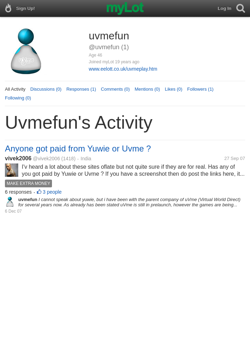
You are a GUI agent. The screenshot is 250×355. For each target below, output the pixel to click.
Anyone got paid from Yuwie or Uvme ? (78, 148)
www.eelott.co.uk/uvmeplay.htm (123, 69)
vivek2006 (18, 158)
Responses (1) (81, 89)
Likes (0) (173, 89)
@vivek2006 (46, 158)
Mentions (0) (147, 89)
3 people (52, 192)
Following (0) (18, 98)
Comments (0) (115, 89)
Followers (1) (200, 89)
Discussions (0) (45, 89)
